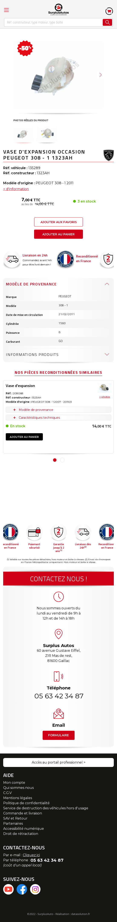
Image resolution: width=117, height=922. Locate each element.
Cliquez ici (31, 855)
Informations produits (32, 354)
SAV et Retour (15, 818)
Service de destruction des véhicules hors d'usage (45, 808)
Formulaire (58, 735)
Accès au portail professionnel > (58, 762)
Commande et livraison (22, 813)
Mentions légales (17, 798)
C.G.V (7, 793)
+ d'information (16, 189)
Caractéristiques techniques (39, 418)
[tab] (58, 284)
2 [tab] (62, 460)
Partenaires (13, 823)
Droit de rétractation (20, 834)
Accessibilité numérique (23, 829)
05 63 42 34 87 (58, 696)
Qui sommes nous (18, 788)
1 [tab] (54, 460)
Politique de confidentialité (26, 803)
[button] (100, 75)
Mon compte (14, 783)
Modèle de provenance (31, 284)
